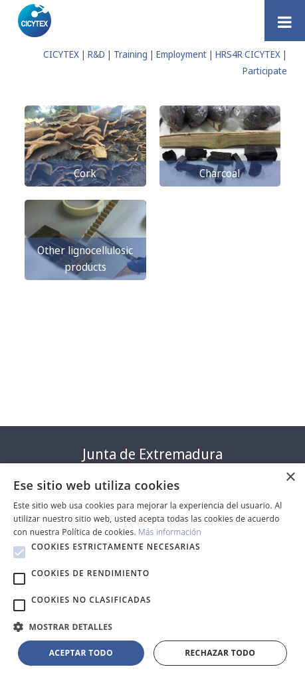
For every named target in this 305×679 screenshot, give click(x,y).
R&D (96, 54)
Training (131, 54)
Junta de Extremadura (152, 454)
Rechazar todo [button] (220, 652)
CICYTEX (61, 54)
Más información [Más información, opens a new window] (169, 532)
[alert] (152, 571)
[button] (19, 552)
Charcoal (219, 173)
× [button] (290, 478)
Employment (181, 54)
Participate (265, 70)
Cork (85, 173)
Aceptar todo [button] (81, 652)
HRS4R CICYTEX (247, 54)
